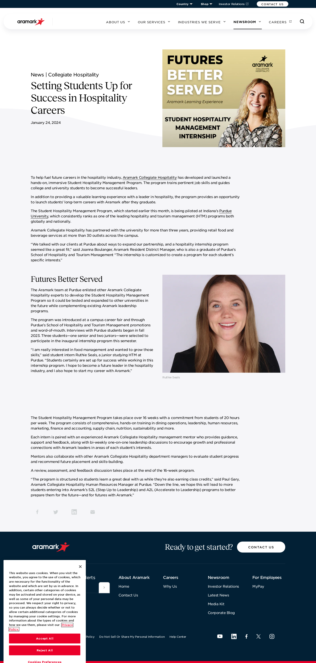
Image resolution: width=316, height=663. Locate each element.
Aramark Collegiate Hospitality (150, 177)
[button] (272, 4)
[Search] (302, 21)
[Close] (80, 595)
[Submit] (104, 587)
